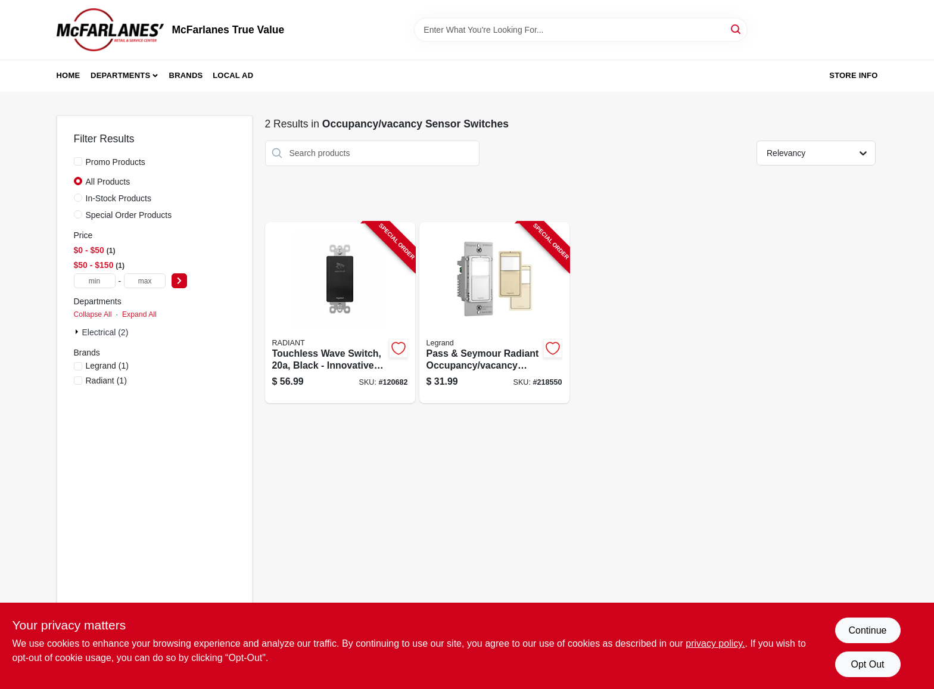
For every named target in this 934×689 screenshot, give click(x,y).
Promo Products (115, 162)
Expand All (139, 314)
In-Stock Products (119, 198)
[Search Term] (581, 30)
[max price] (145, 280)
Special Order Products (129, 215)
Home (68, 75)
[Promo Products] (78, 161)
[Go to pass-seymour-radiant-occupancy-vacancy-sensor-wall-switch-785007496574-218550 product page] (494, 313)
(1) (107, 365)
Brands (186, 75)
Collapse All (93, 314)
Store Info (853, 75)
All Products (108, 182)
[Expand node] (78, 331)
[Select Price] (179, 280)
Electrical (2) (105, 332)
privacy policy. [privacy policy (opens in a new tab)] (715, 643)
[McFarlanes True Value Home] (110, 29)
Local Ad (233, 75)
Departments (120, 75)
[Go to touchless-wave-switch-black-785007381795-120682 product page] (340, 313)
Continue (867, 630)
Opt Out (867, 664)
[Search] (736, 29)
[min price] (95, 280)
